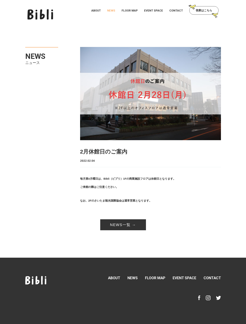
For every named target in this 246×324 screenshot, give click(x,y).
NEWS (111, 10)
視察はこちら (204, 10)
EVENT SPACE (153, 10)
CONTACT (176, 10)
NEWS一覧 (120, 225)
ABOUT (96, 10)
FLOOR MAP (130, 10)
